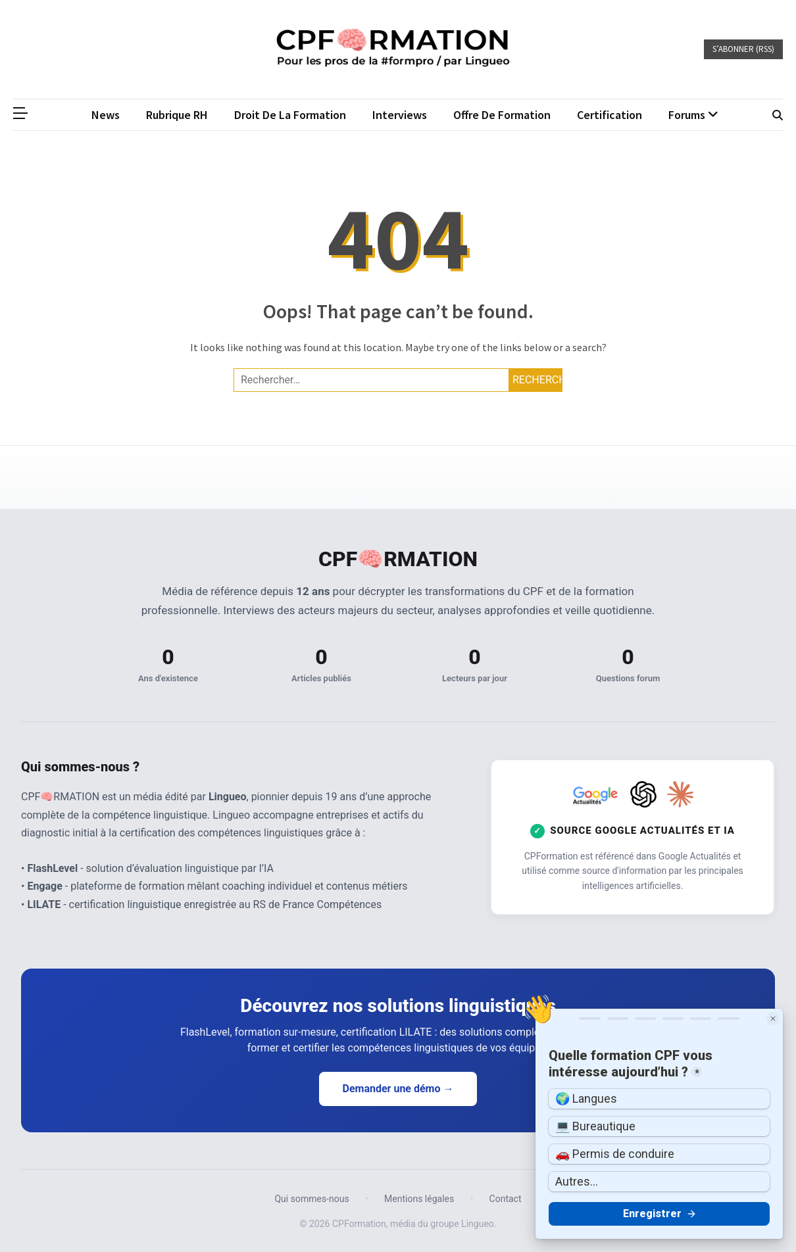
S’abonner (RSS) (743, 49)
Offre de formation (502, 114)
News (105, 114)
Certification (609, 114)
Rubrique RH (177, 114)
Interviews (399, 114)
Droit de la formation (290, 114)
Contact (505, 1198)
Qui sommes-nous (311, 1198)
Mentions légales (419, 1198)
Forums (686, 114)
